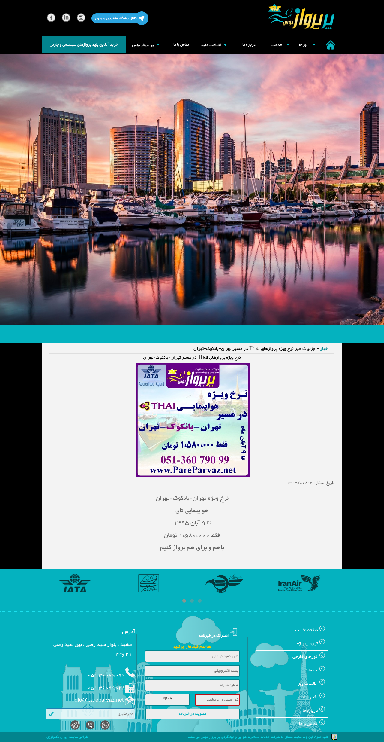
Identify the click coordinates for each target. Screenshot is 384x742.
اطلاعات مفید (211, 45)
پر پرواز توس (143, 45)
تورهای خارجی (310, 656)
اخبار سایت (313, 697)
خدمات (277, 45)
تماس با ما (181, 45)
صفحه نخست (311, 630)
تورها (303, 45)
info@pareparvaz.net (99, 700)
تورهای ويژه (312, 643)
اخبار (324, 348)
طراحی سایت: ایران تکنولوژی (67, 737)
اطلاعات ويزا (312, 683)
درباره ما (249, 45)
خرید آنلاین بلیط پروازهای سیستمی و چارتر (84, 45)
